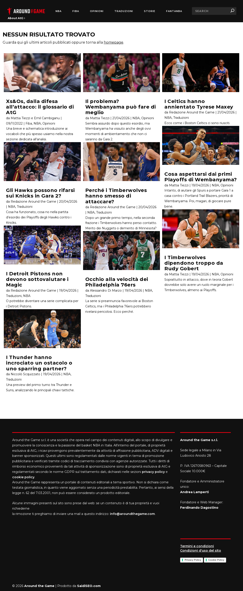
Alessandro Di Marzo (106, 290)
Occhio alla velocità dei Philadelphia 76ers (116, 282)
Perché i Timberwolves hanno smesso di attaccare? (116, 196)
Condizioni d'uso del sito (200, 551)
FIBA (75, 11)
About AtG (16, 18)
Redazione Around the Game (33, 202)
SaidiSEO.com (89, 586)
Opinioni (97, 11)
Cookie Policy (216, 560)
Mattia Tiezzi (100, 118)
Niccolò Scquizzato (25, 374)
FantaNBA (174, 11)
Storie (149, 11)
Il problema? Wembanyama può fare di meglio (120, 107)
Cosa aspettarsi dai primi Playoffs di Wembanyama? (200, 177)
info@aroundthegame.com (132, 514)
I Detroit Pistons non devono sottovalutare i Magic (37, 279)
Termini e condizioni (197, 546)
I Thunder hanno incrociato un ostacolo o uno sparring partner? (39, 363)
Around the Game (39, 586)
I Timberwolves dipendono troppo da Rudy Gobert (193, 263)
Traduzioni (123, 11)
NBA (59, 11)
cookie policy (23, 477)
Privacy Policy (193, 560)
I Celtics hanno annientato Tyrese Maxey (198, 104)
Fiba (29, 123)
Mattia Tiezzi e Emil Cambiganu (35, 118)
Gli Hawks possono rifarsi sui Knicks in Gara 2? (40, 193)
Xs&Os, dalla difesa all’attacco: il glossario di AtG (40, 107)
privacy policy (153, 472)
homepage (113, 42)
